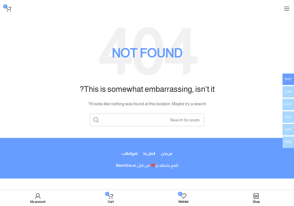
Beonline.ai (126, 165)
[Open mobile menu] (287, 8)
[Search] (147, 119)
